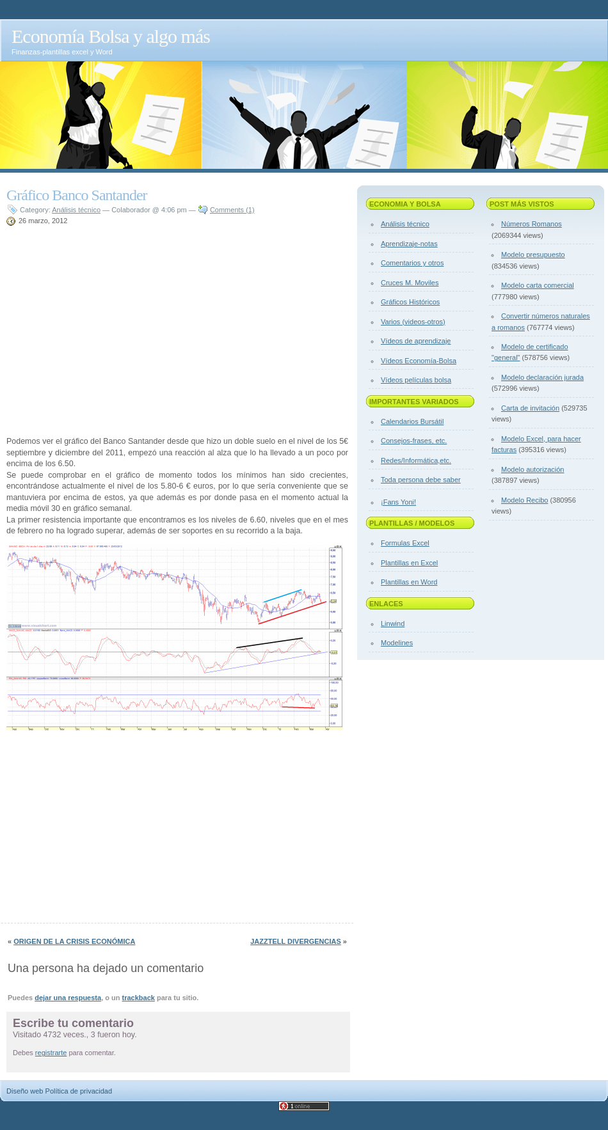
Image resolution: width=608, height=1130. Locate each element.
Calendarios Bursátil (412, 421)
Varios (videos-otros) (413, 322)
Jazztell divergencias (295, 941)
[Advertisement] (113, 332)
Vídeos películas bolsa (416, 380)
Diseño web (24, 1091)
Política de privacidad (79, 1091)
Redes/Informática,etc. (416, 460)
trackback (138, 997)
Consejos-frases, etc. (414, 440)
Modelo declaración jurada (542, 377)
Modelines (397, 643)
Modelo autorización (532, 469)
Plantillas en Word (409, 582)
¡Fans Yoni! (398, 502)
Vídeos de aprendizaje (416, 341)
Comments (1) (232, 210)
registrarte (51, 1052)
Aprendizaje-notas (409, 243)
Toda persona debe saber (421, 479)
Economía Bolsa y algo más (111, 36)
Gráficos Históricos (410, 302)
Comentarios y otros (412, 263)
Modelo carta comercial (537, 285)
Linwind (392, 623)
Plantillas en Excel (409, 563)
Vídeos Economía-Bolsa (418, 361)
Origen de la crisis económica (74, 941)
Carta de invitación (530, 408)
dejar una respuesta (68, 997)
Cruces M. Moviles (409, 282)
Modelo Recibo (524, 500)
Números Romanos (531, 224)
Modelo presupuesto (533, 254)
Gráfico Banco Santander (76, 195)
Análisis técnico (76, 210)
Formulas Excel (405, 543)
